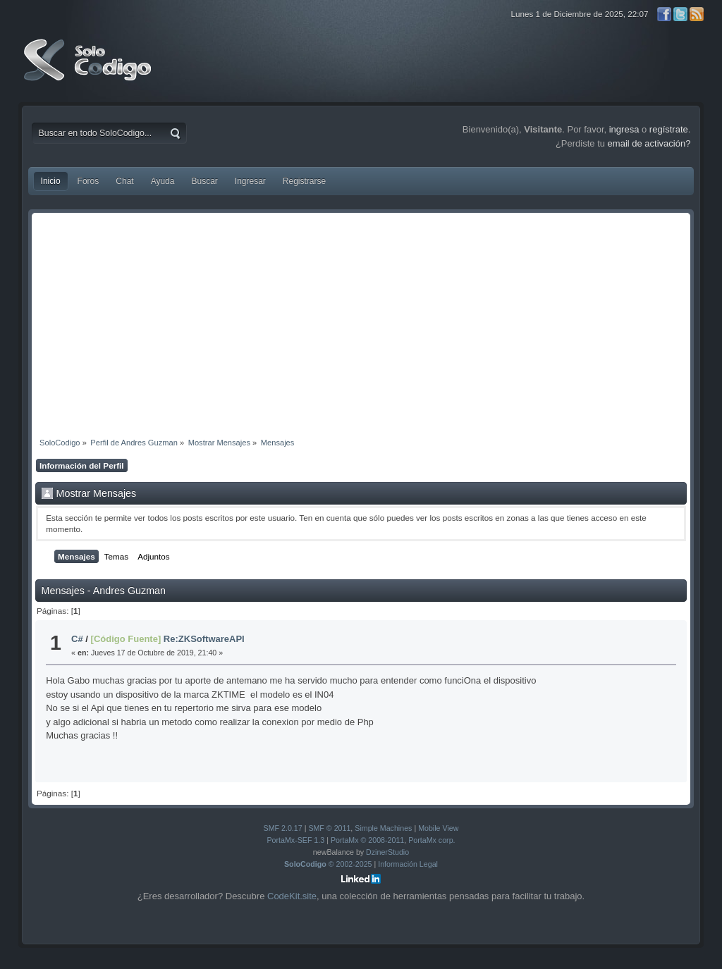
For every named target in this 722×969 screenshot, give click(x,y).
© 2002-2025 (328, 864)
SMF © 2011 (329, 828)
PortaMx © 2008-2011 (367, 840)
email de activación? (649, 143)
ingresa (624, 129)
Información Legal (408, 864)
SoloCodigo (88, 70)
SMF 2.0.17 (283, 828)
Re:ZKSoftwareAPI (204, 639)
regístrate (668, 129)
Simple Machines (383, 828)
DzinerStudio (387, 852)
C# (77, 639)
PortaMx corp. (431, 840)
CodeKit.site (292, 896)
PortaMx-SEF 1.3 (295, 840)
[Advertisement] (361, 322)
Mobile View (438, 828)
